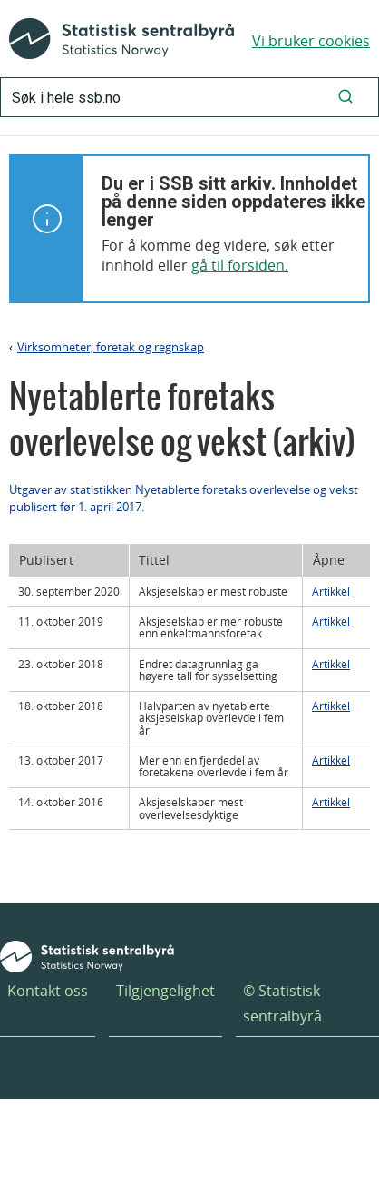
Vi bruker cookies (311, 41)
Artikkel (331, 591)
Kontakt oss (47, 991)
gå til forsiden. (239, 265)
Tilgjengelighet (165, 991)
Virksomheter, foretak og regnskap (110, 347)
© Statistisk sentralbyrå (282, 1003)
